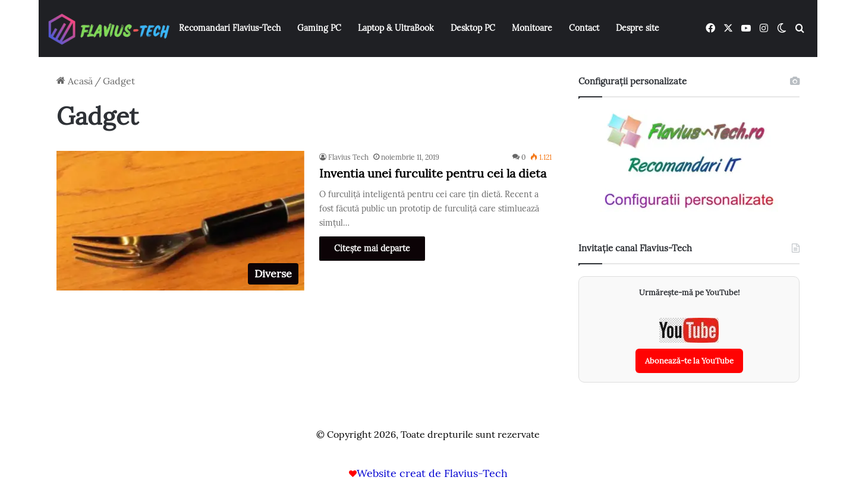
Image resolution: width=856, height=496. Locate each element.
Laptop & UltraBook (396, 28)
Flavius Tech (348, 157)
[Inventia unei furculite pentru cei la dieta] (180, 220)
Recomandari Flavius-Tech (230, 28)
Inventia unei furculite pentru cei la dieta (432, 173)
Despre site (637, 28)
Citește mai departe (372, 248)
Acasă (74, 81)
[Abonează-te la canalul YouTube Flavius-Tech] (689, 345)
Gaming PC (319, 28)
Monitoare (532, 28)
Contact (584, 28)
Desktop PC (473, 28)
